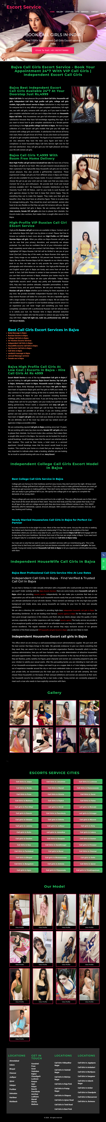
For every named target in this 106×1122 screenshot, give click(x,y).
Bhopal (12, 1069)
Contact (94, 12)
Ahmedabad (14, 1061)
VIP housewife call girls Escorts (49, 630)
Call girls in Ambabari (86, 1067)
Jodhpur (12, 1077)
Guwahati (35, 1064)
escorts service (40, 594)
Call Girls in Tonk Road (64, 1105)
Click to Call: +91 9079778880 (52, 50)
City (77, 12)
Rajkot (33, 1074)
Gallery (59, 12)
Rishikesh (13, 1101)
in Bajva (64, 630)
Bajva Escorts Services (48, 591)
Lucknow (34, 1079)
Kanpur (34, 1081)
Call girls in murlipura (86, 1072)
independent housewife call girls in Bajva (79, 610)
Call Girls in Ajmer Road (64, 1100)
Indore (12, 1065)
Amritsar (34, 1094)
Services (85, 12)
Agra (33, 1084)
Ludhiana (35, 1097)
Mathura (34, 1104)
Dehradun (13, 1093)
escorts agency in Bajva (66, 614)
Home (52, 12)
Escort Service (24, 7)
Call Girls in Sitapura (63, 1095)
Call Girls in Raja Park (63, 1084)
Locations (69, 12)
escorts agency (65, 620)
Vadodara (35, 1071)
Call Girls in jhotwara (86, 1101)
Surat (33, 1069)
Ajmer (11, 1081)
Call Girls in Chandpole (87, 1092)
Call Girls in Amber (85, 1088)
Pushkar (12, 1089)
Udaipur (12, 1085)
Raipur (34, 1086)
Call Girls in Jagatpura (87, 1063)
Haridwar (13, 1097)
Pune (33, 1066)
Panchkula (35, 1091)
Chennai (12, 1073)
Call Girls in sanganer (86, 1076)
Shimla (34, 1102)
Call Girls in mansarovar (87, 1097)
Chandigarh (36, 1076)
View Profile (19, 927)
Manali (34, 1099)
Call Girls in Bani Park (63, 1109)
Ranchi (34, 1089)
